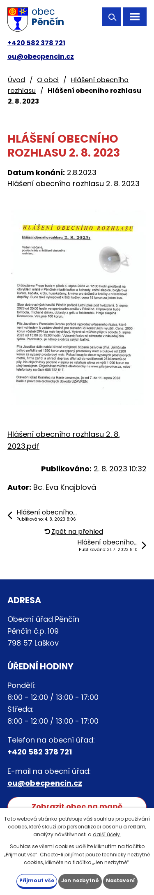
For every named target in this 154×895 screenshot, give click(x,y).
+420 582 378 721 (36, 43)
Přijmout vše (36, 880)
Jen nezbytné (80, 880)
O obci (48, 80)
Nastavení (120, 880)
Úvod (16, 80)
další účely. (107, 834)
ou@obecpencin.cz (40, 56)
